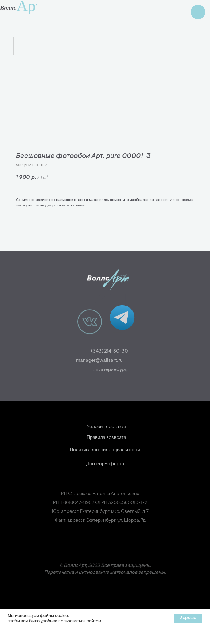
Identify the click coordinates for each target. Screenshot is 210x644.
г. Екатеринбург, (118, 369)
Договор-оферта (105, 475)
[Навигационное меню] (198, 12)
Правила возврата (106, 448)
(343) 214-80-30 (118, 351)
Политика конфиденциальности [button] (105, 461)
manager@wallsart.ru (91, 360)
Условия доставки (106, 437)
